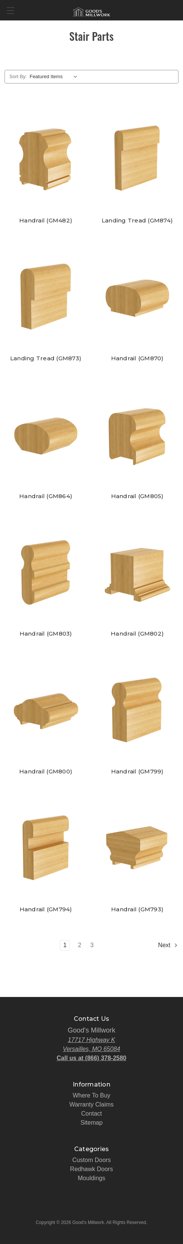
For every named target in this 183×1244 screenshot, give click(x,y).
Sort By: (18, 76)
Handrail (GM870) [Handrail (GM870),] (137, 358)
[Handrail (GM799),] (137, 709)
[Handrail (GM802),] (137, 572)
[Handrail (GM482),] (46, 159)
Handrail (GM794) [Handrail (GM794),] (46, 909)
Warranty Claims (91, 1104)
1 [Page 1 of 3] (65, 945)
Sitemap (92, 1122)
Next (168, 945)
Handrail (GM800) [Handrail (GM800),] (45, 771)
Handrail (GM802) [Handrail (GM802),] (137, 633)
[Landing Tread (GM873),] (46, 296)
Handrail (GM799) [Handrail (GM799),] (137, 771)
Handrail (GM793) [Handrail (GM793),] (137, 909)
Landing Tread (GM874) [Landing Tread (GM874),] (137, 220)
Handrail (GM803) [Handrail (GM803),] (46, 633)
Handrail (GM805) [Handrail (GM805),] (137, 496)
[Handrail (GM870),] (137, 296)
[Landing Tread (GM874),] (137, 159)
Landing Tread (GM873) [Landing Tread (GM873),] (45, 358)
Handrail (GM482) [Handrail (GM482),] (45, 220)
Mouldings (91, 1178)
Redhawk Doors (91, 1169)
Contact (91, 1113)
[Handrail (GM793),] (137, 847)
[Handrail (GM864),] (46, 434)
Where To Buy (91, 1095)
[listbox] (55, 76)
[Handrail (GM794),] (46, 847)
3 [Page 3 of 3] (92, 945)
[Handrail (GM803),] (46, 572)
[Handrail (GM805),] (137, 434)
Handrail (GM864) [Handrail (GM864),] (45, 496)
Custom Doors (91, 1160)
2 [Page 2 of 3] (79, 945)
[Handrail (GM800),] (46, 709)
